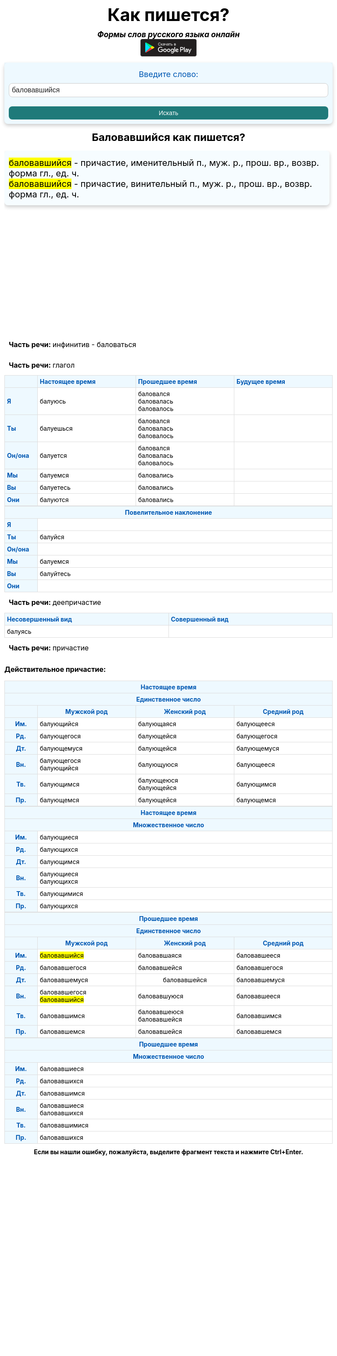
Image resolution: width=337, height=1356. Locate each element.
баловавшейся (160, 967)
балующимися (61, 893)
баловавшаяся (160, 955)
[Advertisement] (168, 273)
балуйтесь (55, 573)
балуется (53, 455)
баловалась (155, 401)
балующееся (256, 723)
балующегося (60, 736)
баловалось (156, 408)
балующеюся (158, 780)
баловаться (116, 344)
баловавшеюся (161, 1011)
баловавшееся (258, 955)
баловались (156, 475)
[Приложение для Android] (168, 53)
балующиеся (59, 837)
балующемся (59, 800)
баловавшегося (63, 967)
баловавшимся (62, 1015)
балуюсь (53, 401)
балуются (54, 499)
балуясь (19, 631)
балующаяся (157, 723)
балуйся (52, 537)
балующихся (59, 849)
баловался (154, 393)
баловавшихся (61, 1081)
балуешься (56, 428)
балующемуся (61, 748)
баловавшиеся (62, 1068)
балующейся (157, 736)
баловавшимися (64, 1125)
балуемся (54, 475)
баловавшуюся (160, 996)
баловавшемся (62, 1031)
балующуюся (158, 764)
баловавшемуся (64, 980)
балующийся (59, 723)
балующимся (59, 784)
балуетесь (55, 487)
